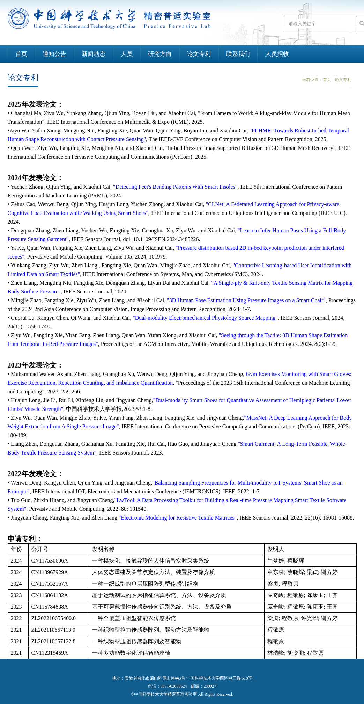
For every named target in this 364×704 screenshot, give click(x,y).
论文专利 (343, 79)
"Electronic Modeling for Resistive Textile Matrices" (178, 518)
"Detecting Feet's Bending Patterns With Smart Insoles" (175, 187)
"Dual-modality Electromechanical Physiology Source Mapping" (205, 318)
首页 (327, 79)
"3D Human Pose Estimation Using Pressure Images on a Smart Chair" (246, 300)
